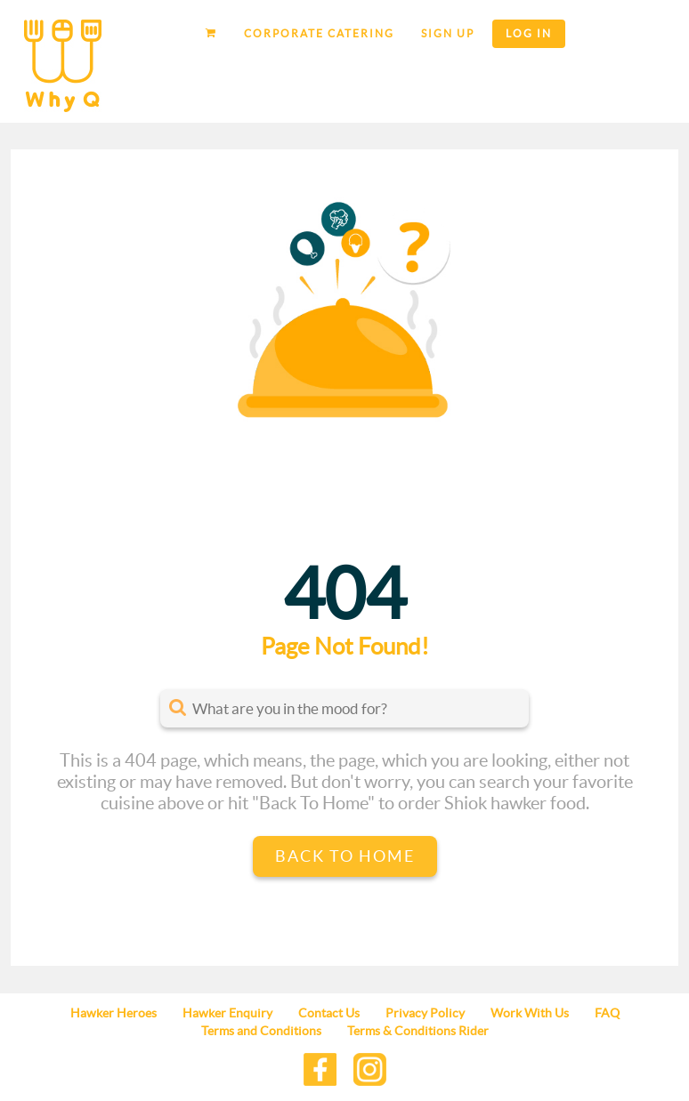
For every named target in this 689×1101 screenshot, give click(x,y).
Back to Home (345, 856)
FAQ (607, 1013)
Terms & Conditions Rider (418, 1031)
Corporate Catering (319, 33)
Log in (529, 33)
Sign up (447, 33)
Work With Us (529, 1013)
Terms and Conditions (261, 1031)
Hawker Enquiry (227, 1013)
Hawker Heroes (113, 1013)
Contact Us (329, 1013)
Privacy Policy (425, 1013)
